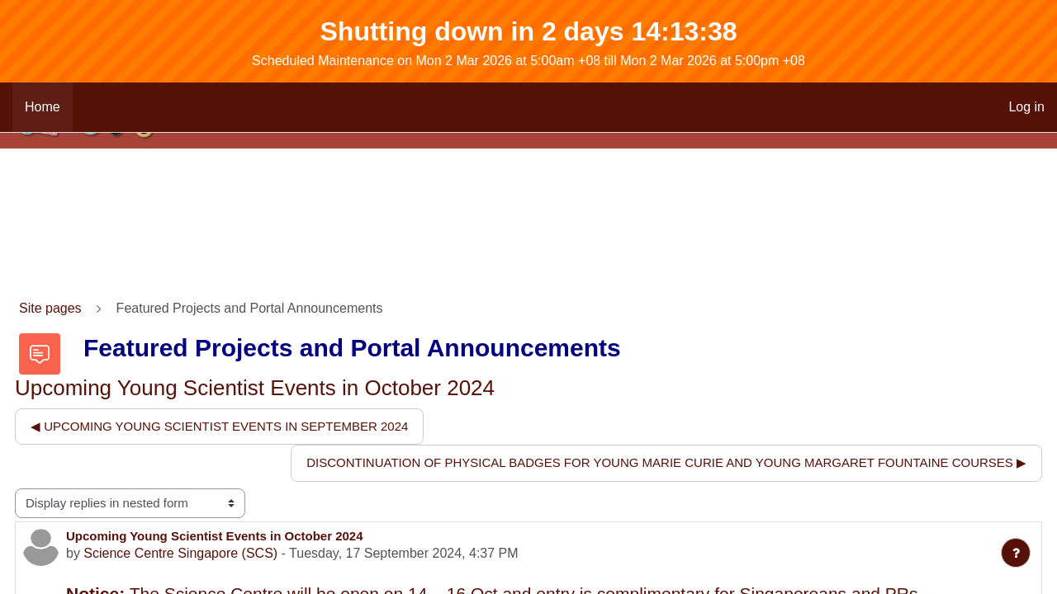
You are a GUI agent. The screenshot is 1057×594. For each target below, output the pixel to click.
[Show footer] (1016, 553)
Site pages (50, 308)
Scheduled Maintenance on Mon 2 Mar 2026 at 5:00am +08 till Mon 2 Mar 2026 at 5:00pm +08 (528, 61)
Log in (1026, 107)
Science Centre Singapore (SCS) (180, 553)
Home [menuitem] (42, 107)
